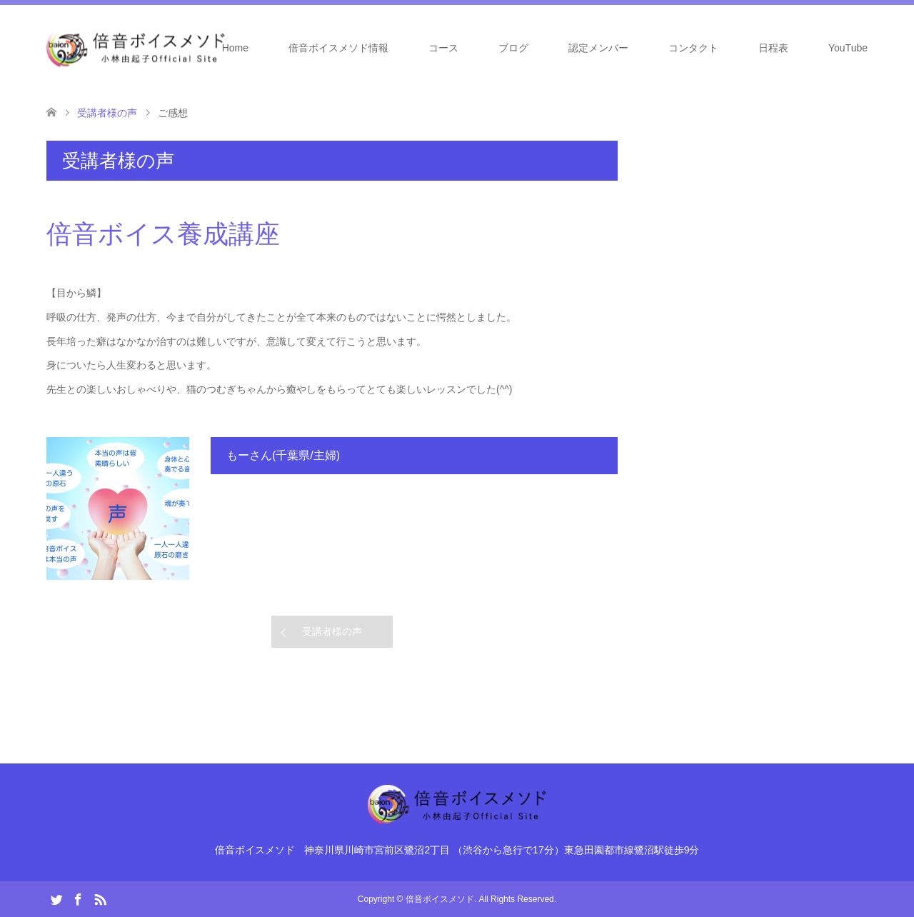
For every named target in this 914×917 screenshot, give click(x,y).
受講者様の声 (332, 631)
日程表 (773, 48)
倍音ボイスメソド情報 (338, 48)
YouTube (848, 48)
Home (235, 48)
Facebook (77, 898)
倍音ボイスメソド (440, 899)
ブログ (513, 48)
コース (443, 48)
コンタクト (693, 48)
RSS (100, 898)
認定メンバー (598, 48)
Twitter (56, 898)
